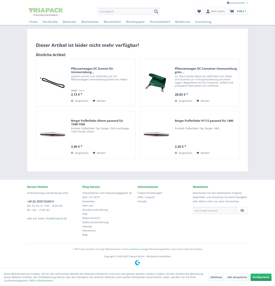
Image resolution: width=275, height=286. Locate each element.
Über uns (87, 205)
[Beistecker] (69, 21)
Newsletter (88, 201)
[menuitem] (129, 11)
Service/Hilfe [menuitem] (236, 3)
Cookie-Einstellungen (150, 193)
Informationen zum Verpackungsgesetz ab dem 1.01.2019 (107, 195)
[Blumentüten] (90, 21)
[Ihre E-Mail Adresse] (215, 210)
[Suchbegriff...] (129, 11)
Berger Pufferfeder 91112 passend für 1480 (204, 121)
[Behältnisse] (183, 21)
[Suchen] (156, 11)
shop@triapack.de (56, 218)
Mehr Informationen (41, 280)
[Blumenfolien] (112, 21)
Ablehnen (216, 277)
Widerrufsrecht (91, 218)
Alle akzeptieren (237, 277)
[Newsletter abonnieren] (242, 210)
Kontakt (142, 201)
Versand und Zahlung (95, 209)
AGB (84, 213)
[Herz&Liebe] (50, 21)
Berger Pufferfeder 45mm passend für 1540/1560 (97, 122)
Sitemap (87, 226)
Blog (84, 234)
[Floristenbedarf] (160, 21)
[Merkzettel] (199, 11)
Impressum (89, 230)
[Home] (33, 21)
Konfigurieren (261, 277)
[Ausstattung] (203, 21)
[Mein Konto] (215, 11)
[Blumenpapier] (135, 21)
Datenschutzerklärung (95, 222)
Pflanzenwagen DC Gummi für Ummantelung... (92, 70)
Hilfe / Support (146, 197)
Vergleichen (80, 100)
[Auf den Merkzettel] (99, 101)
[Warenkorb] (238, 11)
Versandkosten (133, 249)
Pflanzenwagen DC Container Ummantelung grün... (206, 70)
